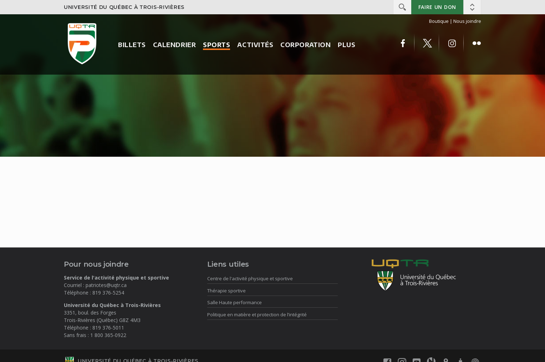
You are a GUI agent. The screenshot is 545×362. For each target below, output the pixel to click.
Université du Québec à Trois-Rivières (124, 7)
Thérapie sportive (226, 290)
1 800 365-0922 (108, 335)
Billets (132, 44)
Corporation (305, 44)
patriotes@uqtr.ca (106, 285)
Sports (216, 44)
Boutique (439, 21)
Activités (255, 44)
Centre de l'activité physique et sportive (250, 278)
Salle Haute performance (234, 302)
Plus (346, 44)
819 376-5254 (108, 292)
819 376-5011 (108, 327)
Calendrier (174, 44)
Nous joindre (467, 21)
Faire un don (437, 7)
